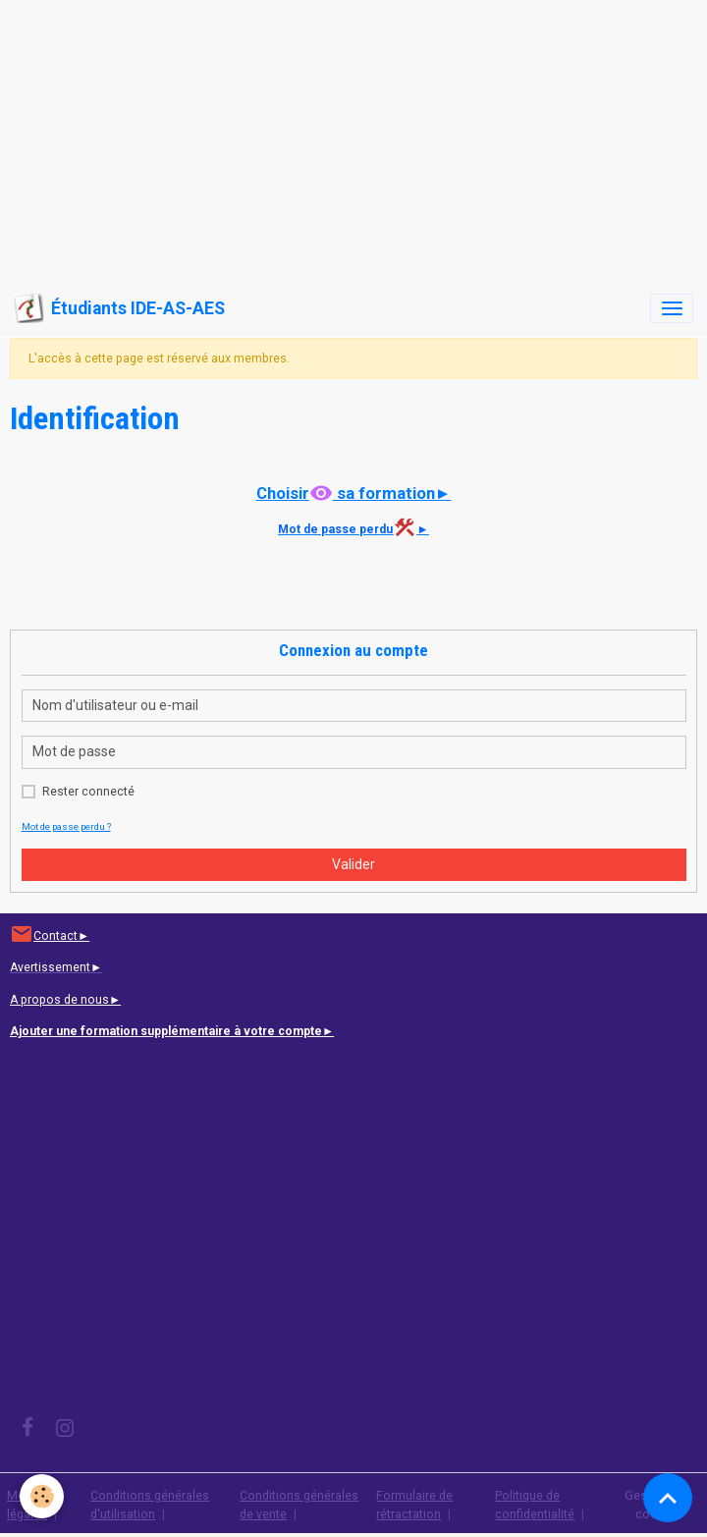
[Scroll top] (667, 1497)
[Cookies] (42, 1496)
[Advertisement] (353, 137)
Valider (353, 864)
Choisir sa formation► (354, 493)
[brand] (119, 308)
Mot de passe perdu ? (66, 826)
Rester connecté (88, 791)
